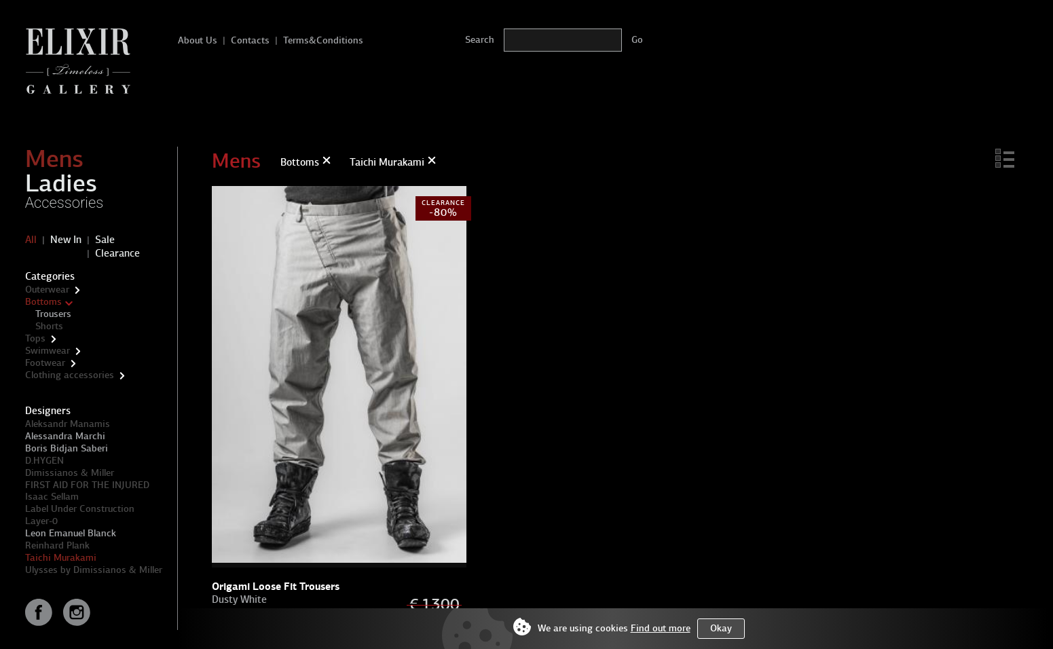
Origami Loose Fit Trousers (275, 586)
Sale (105, 240)
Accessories (64, 202)
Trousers (53, 314)
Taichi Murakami (60, 557)
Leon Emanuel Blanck (70, 533)
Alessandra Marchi (65, 436)
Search (479, 39)
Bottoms (43, 302)
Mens (54, 159)
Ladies (61, 183)
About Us (197, 40)
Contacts (250, 40)
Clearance (117, 253)
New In (65, 240)
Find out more (660, 628)
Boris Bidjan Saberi (66, 448)
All (31, 240)
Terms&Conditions (323, 40)
